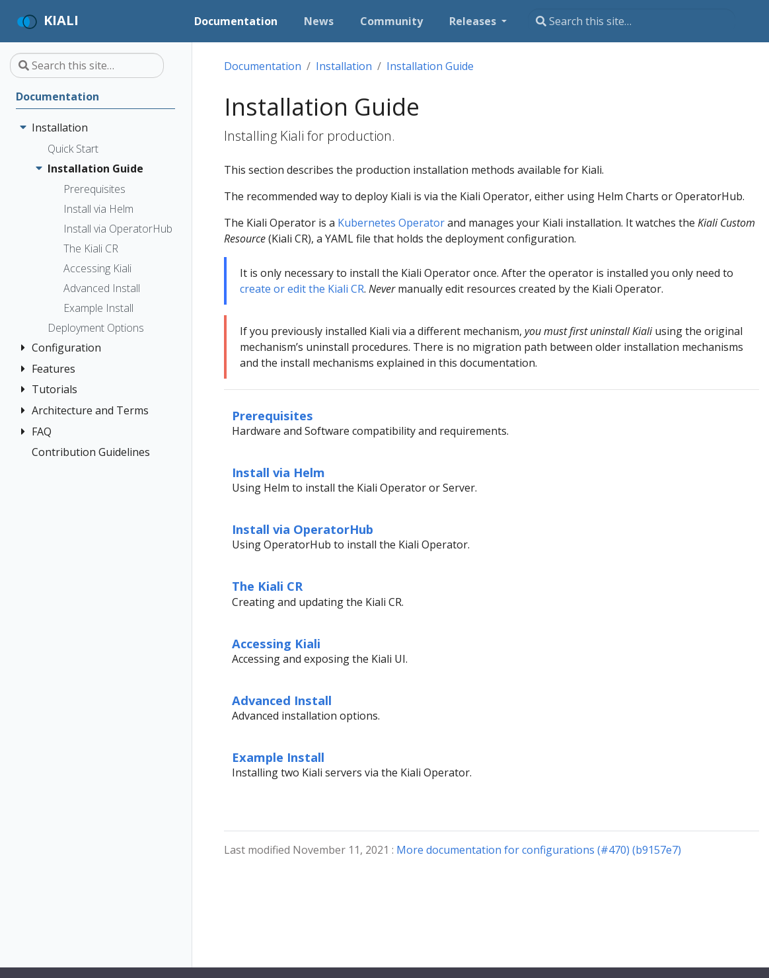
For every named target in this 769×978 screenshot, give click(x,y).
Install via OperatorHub (302, 529)
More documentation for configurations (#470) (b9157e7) (538, 850)
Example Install (278, 757)
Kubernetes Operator (391, 222)
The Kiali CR (267, 586)
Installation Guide (430, 66)
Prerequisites (272, 415)
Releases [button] (474, 21)
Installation (344, 66)
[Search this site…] (631, 21)
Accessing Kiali (276, 643)
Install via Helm (278, 472)
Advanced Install (282, 700)
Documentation (262, 66)
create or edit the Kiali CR (302, 289)
